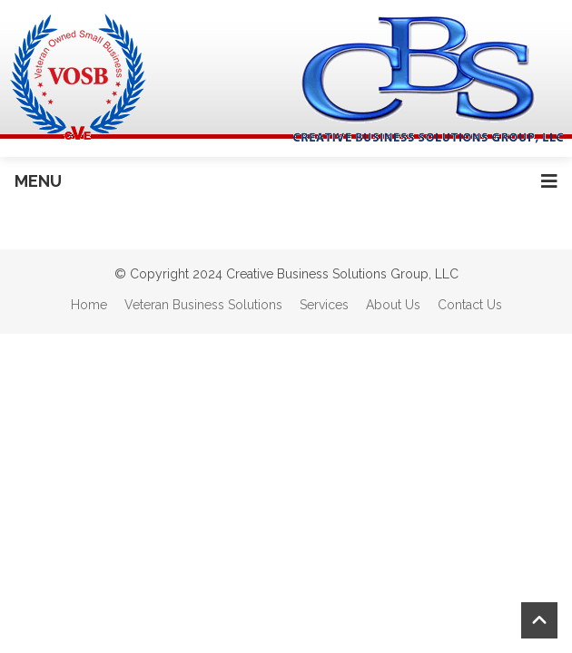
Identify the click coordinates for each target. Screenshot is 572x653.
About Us (393, 304)
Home (89, 304)
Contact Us (470, 304)
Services (324, 304)
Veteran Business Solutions (203, 304)
